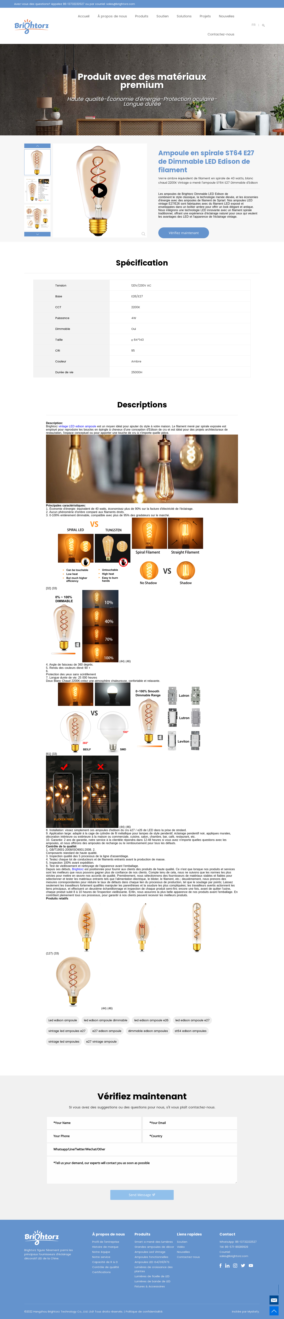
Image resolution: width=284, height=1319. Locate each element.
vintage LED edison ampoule (78, 426)
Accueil (83, 16)
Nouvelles (226, 16)
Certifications (101, 1272)
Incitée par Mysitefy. (245, 1311)
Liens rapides (189, 1234)
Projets (205, 16)
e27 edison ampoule (106, 1031)
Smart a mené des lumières (154, 1242)
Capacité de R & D (105, 1262)
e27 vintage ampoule (101, 1042)
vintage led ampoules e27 (66, 1031)
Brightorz (78, 869)
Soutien (162, 16)
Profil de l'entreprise (105, 1242)
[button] (37, 146)
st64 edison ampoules (190, 1031)
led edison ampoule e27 (192, 1020)
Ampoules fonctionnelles (151, 1257)
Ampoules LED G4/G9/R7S (152, 1262)
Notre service (101, 1257)
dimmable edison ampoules (148, 1031)
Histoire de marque (105, 1247)
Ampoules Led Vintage (150, 1252)
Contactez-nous (221, 34)
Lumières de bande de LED (152, 1281)
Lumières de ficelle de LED (152, 1276)
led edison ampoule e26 (151, 1020)
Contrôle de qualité (105, 1267)
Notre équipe (101, 1252)
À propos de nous (112, 16)
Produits (141, 16)
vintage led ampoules (63, 1042)
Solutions (184, 16)
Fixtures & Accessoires (150, 1286)
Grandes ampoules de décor (154, 1247)
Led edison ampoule (62, 1020)
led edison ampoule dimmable (105, 1020)
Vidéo (181, 1247)
